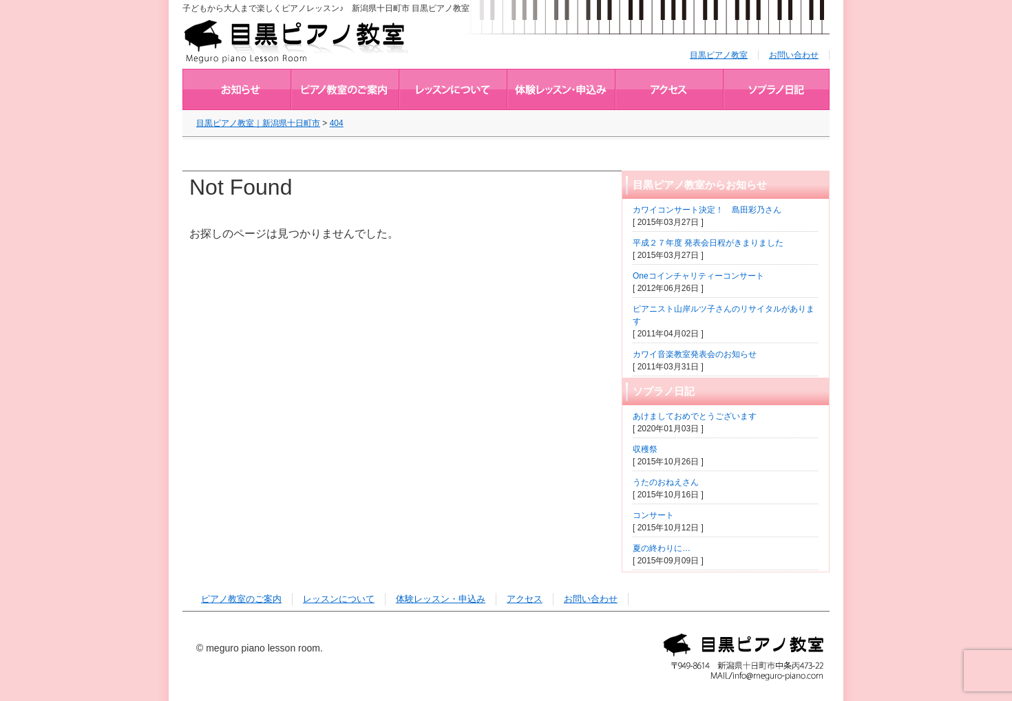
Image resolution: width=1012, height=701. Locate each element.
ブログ (776, 89)
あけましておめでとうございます (695, 416)
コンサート (653, 515)
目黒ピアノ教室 (719, 55)
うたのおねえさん (666, 482)
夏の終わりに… (662, 548)
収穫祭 (645, 449)
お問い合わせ (794, 55)
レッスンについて (453, 89)
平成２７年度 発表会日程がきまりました (708, 243)
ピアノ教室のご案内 (345, 89)
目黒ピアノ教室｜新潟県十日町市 (297, 40)
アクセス (669, 89)
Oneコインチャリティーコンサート (698, 276)
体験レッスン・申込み (561, 89)
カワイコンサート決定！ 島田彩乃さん (707, 210)
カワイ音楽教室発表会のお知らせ (695, 354)
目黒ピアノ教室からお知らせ (236, 89)
